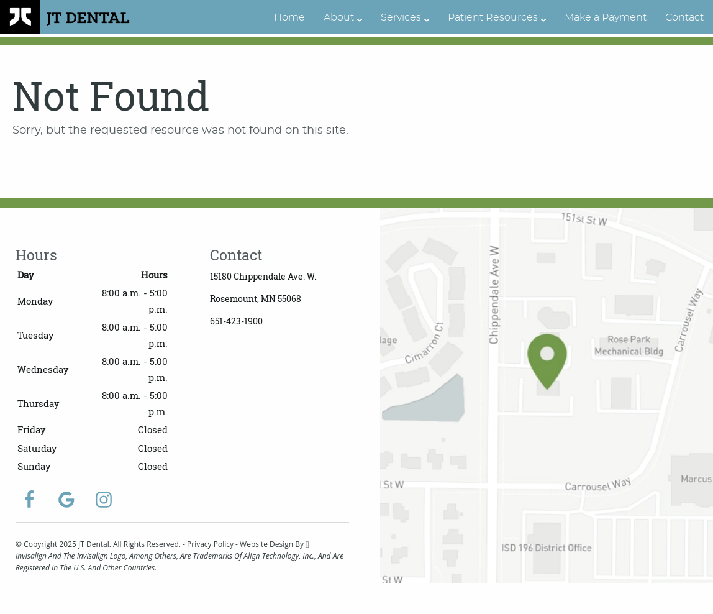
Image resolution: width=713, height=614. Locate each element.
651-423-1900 (236, 321)
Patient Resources (493, 17)
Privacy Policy (210, 544)
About (339, 17)
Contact (684, 17)
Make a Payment (606, 17)
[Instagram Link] (103, 499)
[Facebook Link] (29, 499)
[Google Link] (66, 499)
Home (289, 17)
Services (401, 17)
